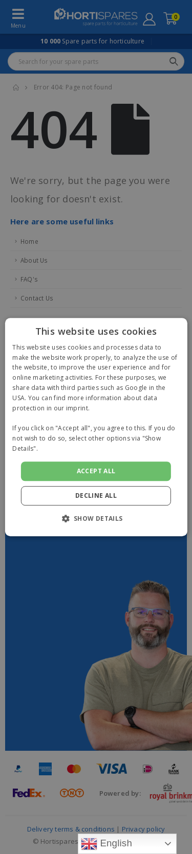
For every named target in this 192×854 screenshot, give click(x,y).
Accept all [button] (96, 471)
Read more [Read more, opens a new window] (56, 448)
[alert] (96, 427)
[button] (95, 518)
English (106, 844)
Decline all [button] (96, 495)
